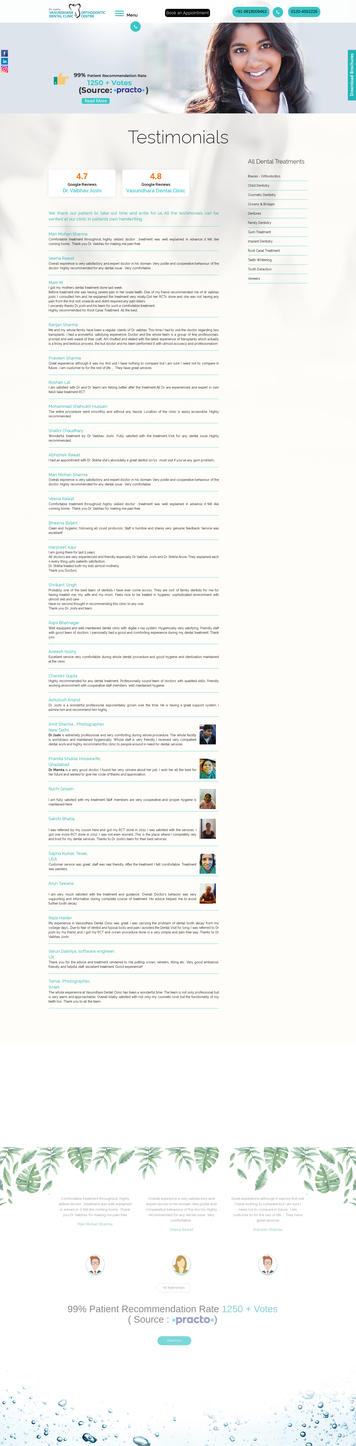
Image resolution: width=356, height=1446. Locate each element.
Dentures (254, 213)
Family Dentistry (259, 223)
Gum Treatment (259, 232)
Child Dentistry (258, 185)
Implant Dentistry (260, 241)
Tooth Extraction (260, 269)
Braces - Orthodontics (264, 176)
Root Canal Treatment (264, 250)
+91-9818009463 (251, 11)
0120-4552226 (304, 11)
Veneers (254, 278)
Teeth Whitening (260, 260)
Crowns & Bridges (261, 204)
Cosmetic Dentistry (262, 195)
